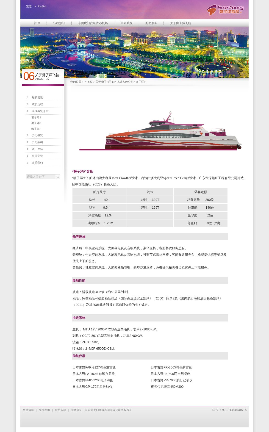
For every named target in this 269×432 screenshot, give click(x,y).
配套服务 (151, 23)
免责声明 (44, 410)
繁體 (29, 6)
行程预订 (59, 23)
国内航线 (127, 23)
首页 (90, 81)
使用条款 (60, 410)
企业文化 (37, 156)
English (42, 6)
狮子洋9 (36, 117)
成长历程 (37, 104)
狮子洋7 (36, 128)
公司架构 (37, 142)
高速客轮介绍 (125, 81)
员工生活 (37, 149)
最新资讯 (37, 97)
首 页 (37, 23)
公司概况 (37, 135)
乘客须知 (76, 410)
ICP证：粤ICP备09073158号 (229, 410)
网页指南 (28, 410)
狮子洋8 (36, 123)
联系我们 (37, 162)
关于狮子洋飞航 (180, 23)
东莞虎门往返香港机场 (93, 23)
